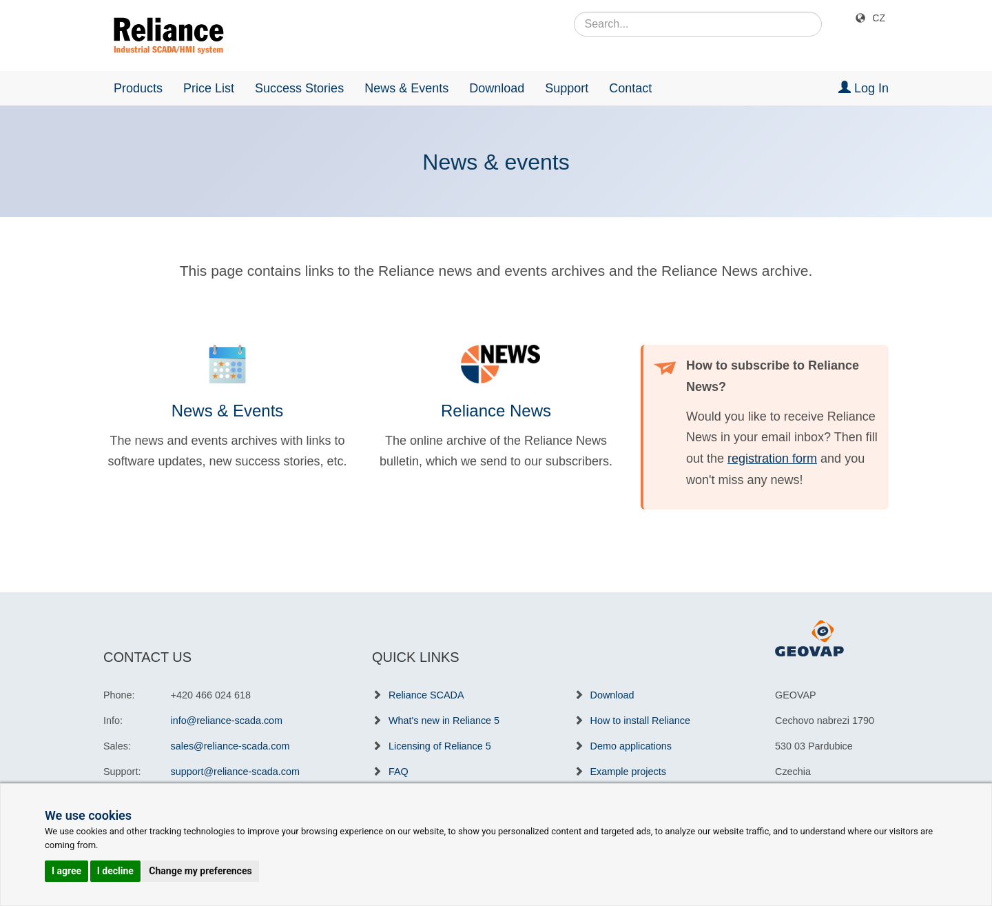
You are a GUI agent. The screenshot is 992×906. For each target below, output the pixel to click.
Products (138, 88)
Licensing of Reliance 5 (440, 746)
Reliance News (496, 410)
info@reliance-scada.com (227, 720)
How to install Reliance (640, 720)
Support (566, 88)
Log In (863, 88)
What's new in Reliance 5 (444, 720)
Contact (630, 88)
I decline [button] (115, 870)
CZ (878, 17)
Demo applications (631, 746)
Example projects (628, 771)
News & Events (406, 88)
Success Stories (299, 88)
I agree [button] (66, 870)
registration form (772, 458)
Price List (208, 88)
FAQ (399, 771)
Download (496, 88)
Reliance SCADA (426, 695)
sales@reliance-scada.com (230, 746)
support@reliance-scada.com (235, 771)
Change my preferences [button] (200, 870)
